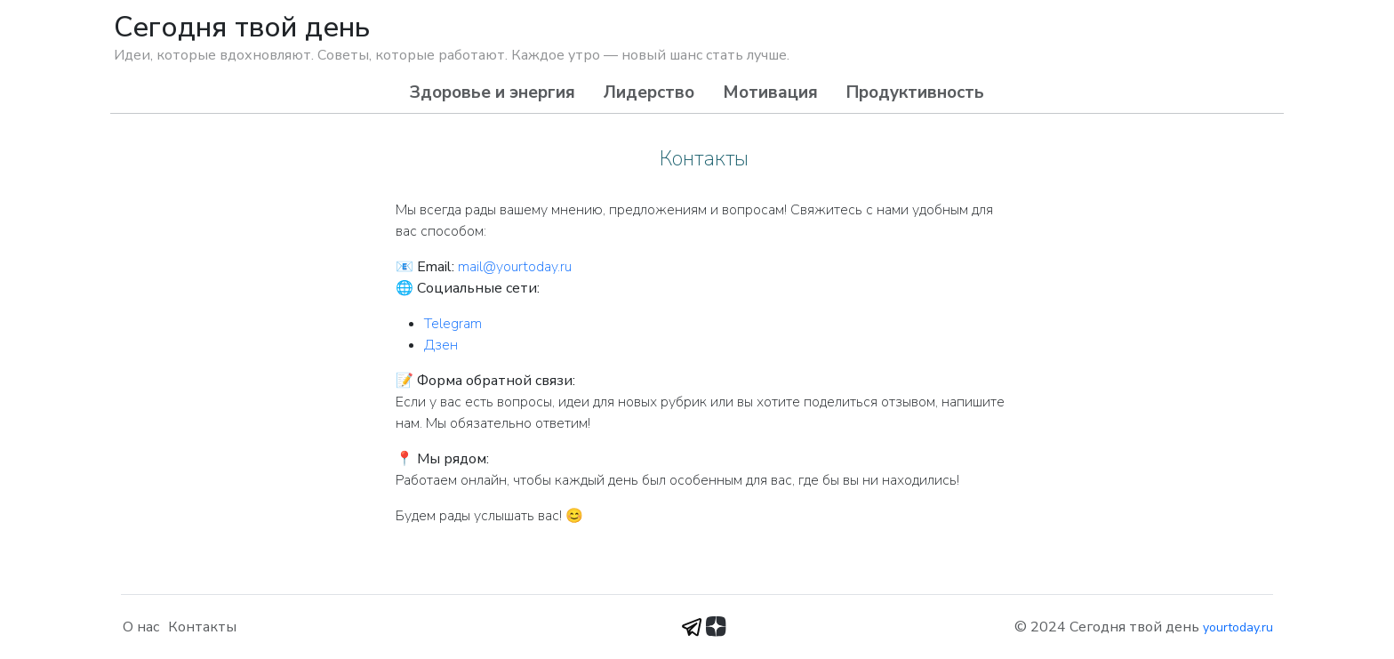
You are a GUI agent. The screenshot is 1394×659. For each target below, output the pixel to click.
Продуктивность (915, 92)
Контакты (202, 627)
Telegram (453, 324)
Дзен (441, 345)
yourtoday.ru (1238, 627)
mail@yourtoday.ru (515, 267)
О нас (141, 627)
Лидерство (649, 92)
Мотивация (770, 92)
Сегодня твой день (242, 27)
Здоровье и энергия (492, 92)
